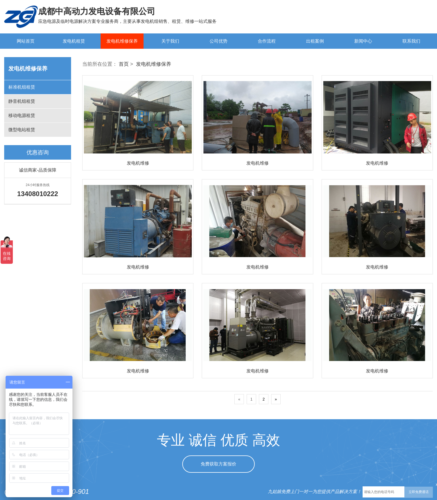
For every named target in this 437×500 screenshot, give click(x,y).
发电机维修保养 (122, 41)
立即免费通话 (419, 492)
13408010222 (405, 20)
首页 (124, 64)
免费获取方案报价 (218, 464)
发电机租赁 (74, 41)
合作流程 (267, 41)
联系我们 (411, 41)
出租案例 (315, 41)
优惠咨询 (37, 152)
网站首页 (26, 41)
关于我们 (170, 41)
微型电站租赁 (21, 129)
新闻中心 (363, 41)
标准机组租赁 (21, 87)
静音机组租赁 (21, 101)
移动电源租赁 (21, 115)
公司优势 (218, 41)
